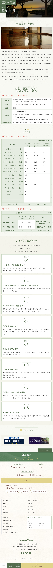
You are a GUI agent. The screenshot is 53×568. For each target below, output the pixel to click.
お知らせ (5, 517)
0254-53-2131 (18, 487)
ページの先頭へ (46, 450)
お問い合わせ (7, 521)
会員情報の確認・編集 (39, 492)
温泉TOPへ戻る (28, 430)
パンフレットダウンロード (11, 533)
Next (50, 440)
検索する (27, 480)
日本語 (29, 521)
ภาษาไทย (30, 527)
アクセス (30, 510)
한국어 (41, 525)
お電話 (10, 566)
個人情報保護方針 (8, 527)
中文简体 (30, 525)
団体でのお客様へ (33, 501)
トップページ (7, 501)
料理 (4, 507)
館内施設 (5, 513)
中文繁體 (30, 523)
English (41, 521)
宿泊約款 (5, 530)
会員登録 (25, 492)
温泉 (4, 510)
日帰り (30, 504)
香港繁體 (41, 523)
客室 (4, 504)
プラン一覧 (31, 513)
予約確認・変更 (13, 492)
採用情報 (5, 524)
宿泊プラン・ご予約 (37, 566)
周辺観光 (30, 507)
